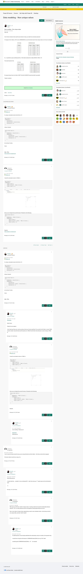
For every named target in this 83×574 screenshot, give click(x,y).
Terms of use (71, 566)
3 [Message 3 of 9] (10, 489)
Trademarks (77, 566)
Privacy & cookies (65, 566)
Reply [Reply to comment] (50, 159)
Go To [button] (77, 4)
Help (73, 4)
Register (65, 4)
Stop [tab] (69, 48)
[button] (41, 20)
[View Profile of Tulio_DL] (8, 25)
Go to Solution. (30, 87)
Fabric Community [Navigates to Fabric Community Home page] (15, 1)
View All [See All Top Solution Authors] (58, 83)
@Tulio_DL (8, 112)
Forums (22, 1)
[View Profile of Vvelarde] (8, 106)
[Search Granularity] (47, 7)
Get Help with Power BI (26, 13)
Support (52, 1)
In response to (8, 170)
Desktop (36, 13)
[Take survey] (60, 46)
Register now (64, 9)
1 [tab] (65, 48)
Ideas (32, 1)
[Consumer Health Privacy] (18, 570)
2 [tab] (66, 48)
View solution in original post (10, 153)
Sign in (69, 4)
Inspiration (27, 1)
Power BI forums (7, 13)
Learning (47, 1)
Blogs (43, 1)
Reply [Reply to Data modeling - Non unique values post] (50, 95)
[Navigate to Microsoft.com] (6, 1)
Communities (37, 1)
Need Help (10, 92)
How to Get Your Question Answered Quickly (65, 57)
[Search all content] (66, 7)
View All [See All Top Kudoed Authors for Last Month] (58, 107)
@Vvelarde (9, 320)
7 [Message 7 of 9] (10, 336)
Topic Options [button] (48, 20)
